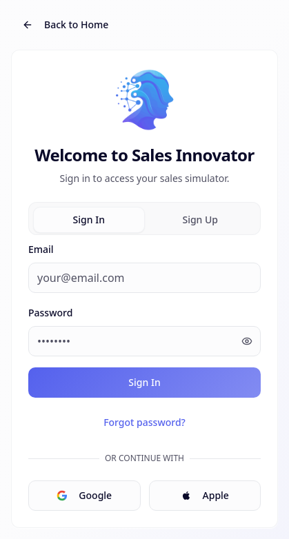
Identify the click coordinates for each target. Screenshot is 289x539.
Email (41, 249)
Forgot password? (144, 422)
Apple (205, 495)
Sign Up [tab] (200, 219)
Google (84, 495)
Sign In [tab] (89, 219)
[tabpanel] (144, 376)
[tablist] (144, 218)
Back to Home (65, 24)
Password (50, 312)
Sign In (144, 382)
